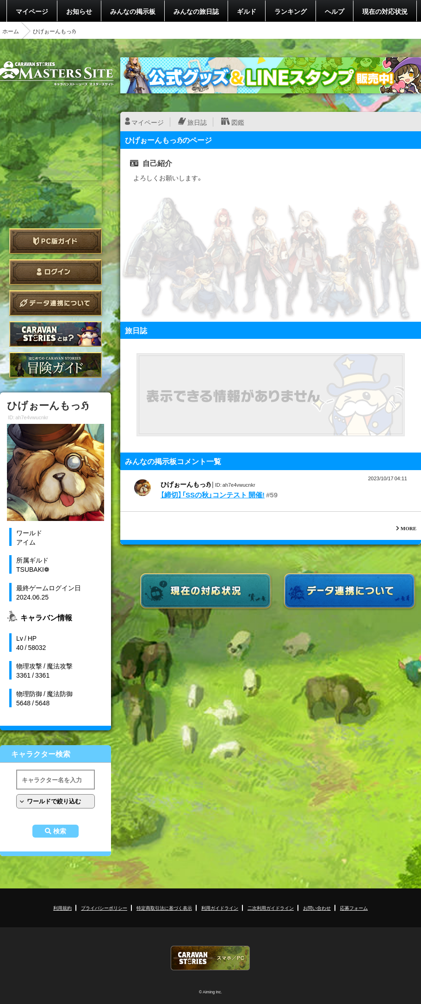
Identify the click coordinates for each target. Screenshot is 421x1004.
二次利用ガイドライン (271, 907)
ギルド (246, 11)
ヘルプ (334, 11)
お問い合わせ (317, 907)
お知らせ (79, 11)
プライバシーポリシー (104, 907)
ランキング (290, 11)
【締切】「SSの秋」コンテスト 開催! (213, 495)
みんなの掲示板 (132, 11)
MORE (408, 528)
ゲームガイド (55, 365)
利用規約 (62, 907)
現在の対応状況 (385, 11)
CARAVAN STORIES (210, 958)
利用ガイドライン (219, 907)
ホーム (10, 31)
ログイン (55, 272)
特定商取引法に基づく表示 (164, 907)
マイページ (32, 11)
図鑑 (237, 122)
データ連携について (55, 303)
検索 (59, 831)
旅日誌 (197, 122)
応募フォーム (354, 907)
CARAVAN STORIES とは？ (55, 334)
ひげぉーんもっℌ (185, 484)
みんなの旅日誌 (196, 11)
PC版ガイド (55, 241)
